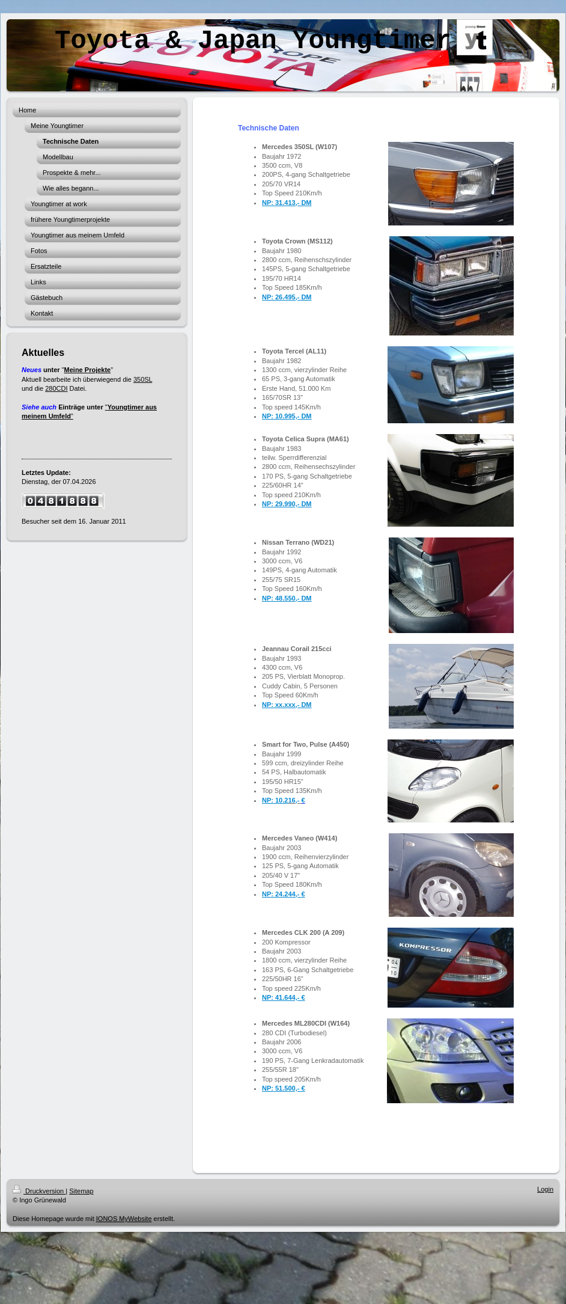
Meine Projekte (87, 369)
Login (545, 1189)
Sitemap (81, 1191)
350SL (142, 379)
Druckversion (39, 1191)
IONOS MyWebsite (124, 1218)
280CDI (56, 388)
